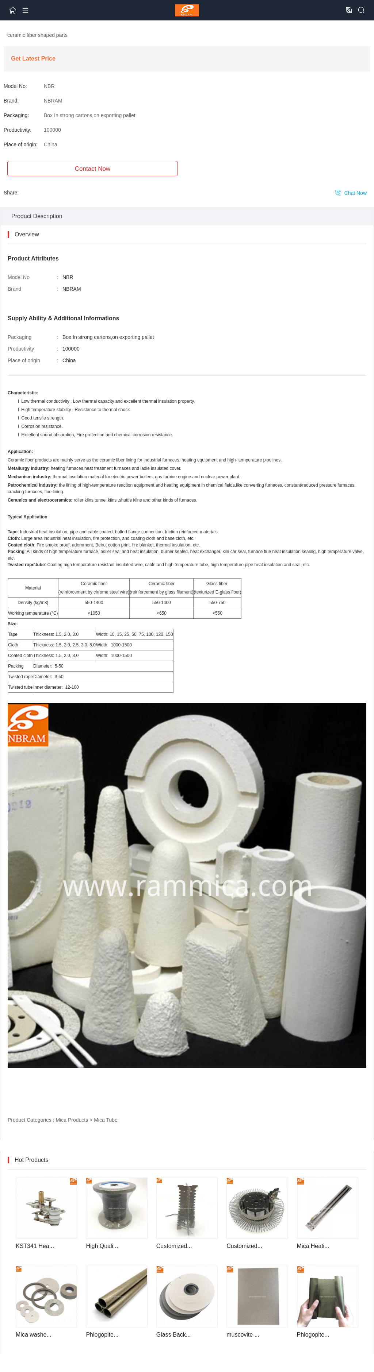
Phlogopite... (102, 1335)
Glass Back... (173, 1335)
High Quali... (102, 1246)
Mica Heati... (313, 1246)
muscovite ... (242, 1335)
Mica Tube (106, 1120)
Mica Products (72, 1120)
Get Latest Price (33, 58)
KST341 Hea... (35, 1246)
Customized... (174, 1246)
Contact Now (92, 168)
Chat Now (351, 193)
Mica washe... (33, 1335)
